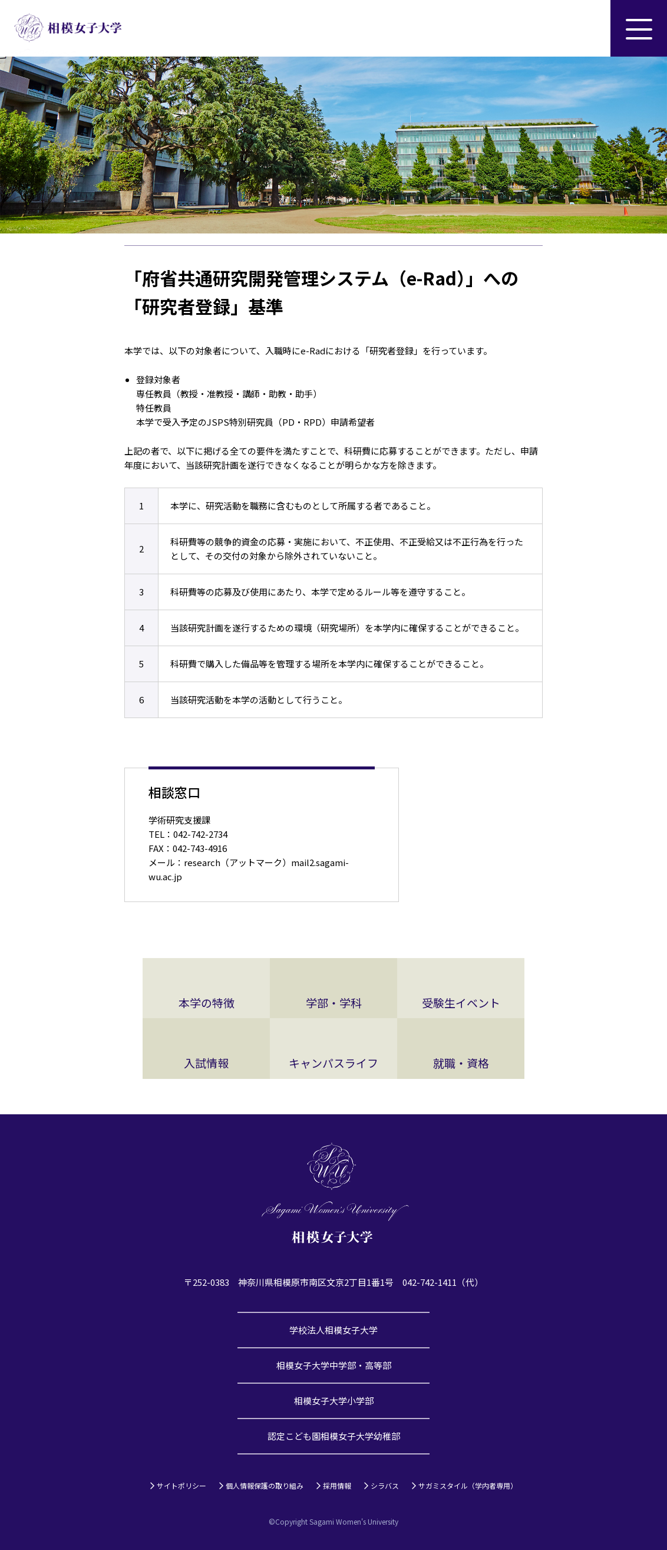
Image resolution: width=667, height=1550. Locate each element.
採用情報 (337, 1485)
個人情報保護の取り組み (264, 1485)
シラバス (385, 1485)
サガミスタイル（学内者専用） (467, 1485)
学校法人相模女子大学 (333, 1330)
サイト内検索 (582, 28)
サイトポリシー (181, 1485)
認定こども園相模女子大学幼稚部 (334, 1436)
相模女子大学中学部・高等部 (333, 1365)
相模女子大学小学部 (334, 1400)
